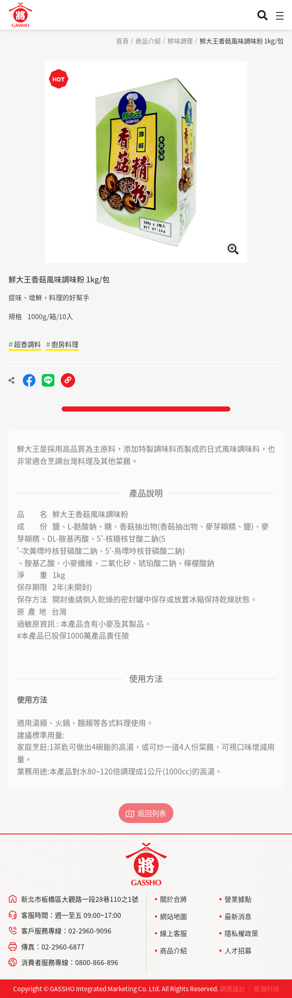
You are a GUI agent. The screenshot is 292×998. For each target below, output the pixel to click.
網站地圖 (173, 916)
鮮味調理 (180, 41)
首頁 (122, 41)
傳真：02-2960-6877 (52, 947)
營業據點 (237, 899)
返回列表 (152, 822)
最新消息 (237, 916)
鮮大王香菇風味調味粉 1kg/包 (242, 41)
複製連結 (68, 380)
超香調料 (27, 344)
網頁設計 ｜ (236, 988)
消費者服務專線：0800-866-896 (69, 962)
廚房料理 (64, 344)
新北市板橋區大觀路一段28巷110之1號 (79, 899)
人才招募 (237, 950)
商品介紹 (148, 41)
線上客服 (173, 933)
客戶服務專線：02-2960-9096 (66, 930)
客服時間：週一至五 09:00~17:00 (71, 915)
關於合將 (173, 899)
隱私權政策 (241, 933)
